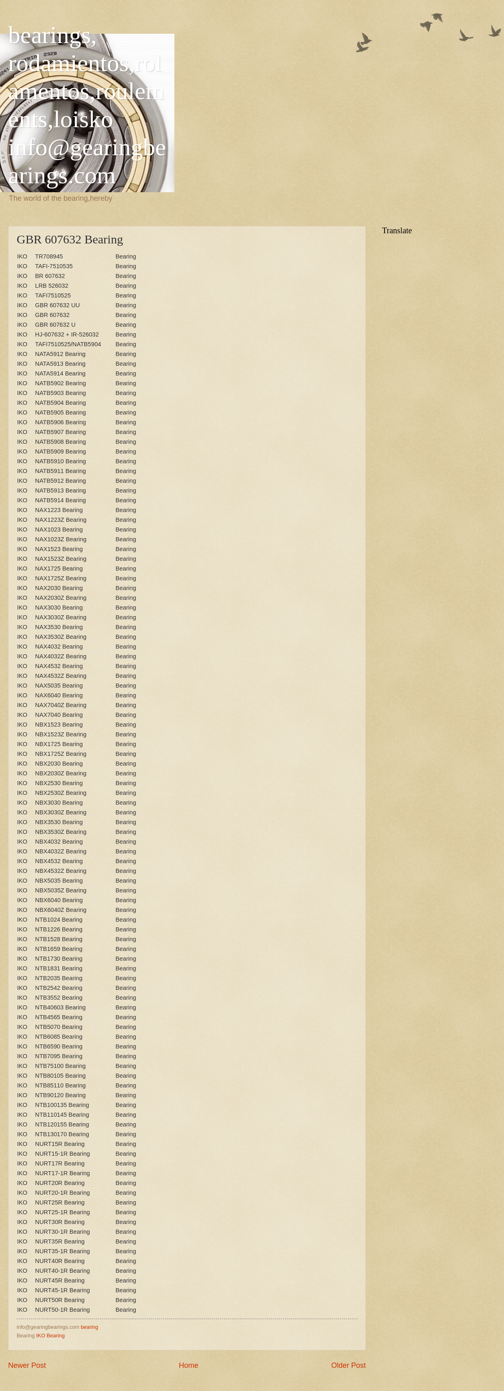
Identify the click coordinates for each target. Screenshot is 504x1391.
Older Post (348, 1365)
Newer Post (27, 1365)
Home (188, 1365)
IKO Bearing (50, 1335)
